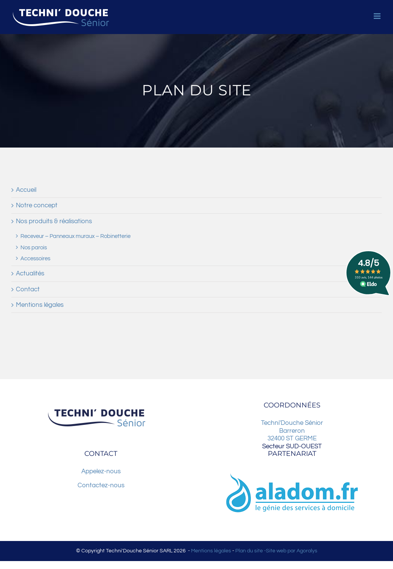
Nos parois (33, 247)
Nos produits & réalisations (54, 221)
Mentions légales (40, 305)
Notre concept (36, 205)
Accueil (26, 190)
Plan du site (249, 550)
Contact (28, 289)
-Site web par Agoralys (290, 550)
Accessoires (35, 258)
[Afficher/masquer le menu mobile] (378, 16)
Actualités (30, 273)
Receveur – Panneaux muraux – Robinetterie (75, 236)
